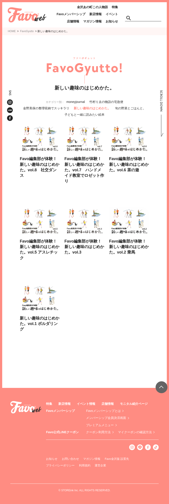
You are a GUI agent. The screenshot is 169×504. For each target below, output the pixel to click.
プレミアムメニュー (100, 425)
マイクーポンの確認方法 (135, 432)
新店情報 (95, 14)
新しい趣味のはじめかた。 (92, 108)
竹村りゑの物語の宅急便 (106, 102)
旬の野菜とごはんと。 (130, 108)
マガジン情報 (92, 21)
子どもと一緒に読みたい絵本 (84, 114)
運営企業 (100, 465)
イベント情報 (86, 403)
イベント (112, 14)
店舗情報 (73, 21)
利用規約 (84, 465)
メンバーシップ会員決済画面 (106, 418)
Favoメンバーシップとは (103, 411)
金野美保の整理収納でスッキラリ (46, 108)
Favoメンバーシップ (71, 14)
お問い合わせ (70, 458)
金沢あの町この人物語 (92, 7)
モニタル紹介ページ (134, 403)
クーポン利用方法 (98, 432)
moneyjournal (75, 102)
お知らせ (112, 21)
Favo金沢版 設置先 (117, 458)
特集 (115, 7)
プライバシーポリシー (60, 465)
